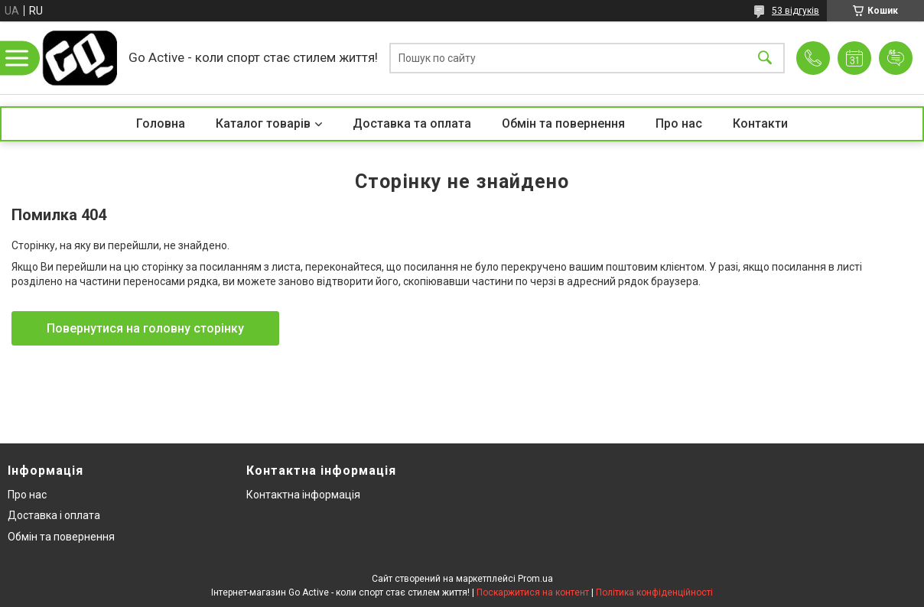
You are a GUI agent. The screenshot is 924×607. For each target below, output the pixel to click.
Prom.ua (535, 578)
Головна (160, 123)
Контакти (760, 123)
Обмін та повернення (563, 123)
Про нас (679, 123)
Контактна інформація (303, 495)
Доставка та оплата (412, 123)
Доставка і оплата (54, 515)
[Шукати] (765, 58)
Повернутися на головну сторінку (145, 328)
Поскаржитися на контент (533, 592)
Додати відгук (896, 58)
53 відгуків (795, 10)
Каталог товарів (263, 123)
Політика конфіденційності (654, 592)
